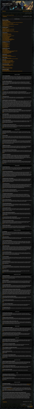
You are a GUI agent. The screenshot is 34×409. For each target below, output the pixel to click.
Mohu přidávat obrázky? (5, 44)
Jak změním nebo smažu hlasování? (6, 36)
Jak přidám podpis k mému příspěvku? (7, 34)
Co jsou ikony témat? (4, 47)
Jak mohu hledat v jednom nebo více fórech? (7, 60)
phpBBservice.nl (31, 406)
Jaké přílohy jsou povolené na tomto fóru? (7, 67)
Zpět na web (25, 11)
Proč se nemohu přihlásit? (5, 20)
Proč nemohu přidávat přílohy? (6, 37)
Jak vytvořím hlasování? (5, 35)
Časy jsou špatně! (4, 28)
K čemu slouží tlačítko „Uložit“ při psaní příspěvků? (8, 39)
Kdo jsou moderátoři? (4, 49)
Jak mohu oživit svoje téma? (5, 40)
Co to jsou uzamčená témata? (5, 46)
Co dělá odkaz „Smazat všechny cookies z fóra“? (8, 26)
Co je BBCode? (4, 42)
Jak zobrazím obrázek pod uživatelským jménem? (8, 30)
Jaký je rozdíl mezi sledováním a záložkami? (7, 64)
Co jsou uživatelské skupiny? (5, 50)
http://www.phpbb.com (10, 388)
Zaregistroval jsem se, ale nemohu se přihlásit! (7, 23)
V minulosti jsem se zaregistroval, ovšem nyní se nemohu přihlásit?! (10, 24)
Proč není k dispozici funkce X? (6, 70)
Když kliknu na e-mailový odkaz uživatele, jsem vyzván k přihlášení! (10, 31)
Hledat (31, 11)
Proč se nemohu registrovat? (5, 25)
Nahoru (3, 79)
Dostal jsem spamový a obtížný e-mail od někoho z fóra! (9, 56)
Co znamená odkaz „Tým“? (5, 53)
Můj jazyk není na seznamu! (5, 29)
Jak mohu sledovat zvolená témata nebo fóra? (7, 65)
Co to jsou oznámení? (5, 45)
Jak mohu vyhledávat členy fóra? (6, 62)
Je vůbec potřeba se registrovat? (6, 21)
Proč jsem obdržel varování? (5, 38)
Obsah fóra (5, 16)
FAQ (28, 11)
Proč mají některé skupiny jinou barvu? (7, 52)
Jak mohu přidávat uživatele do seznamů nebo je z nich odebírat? (10, 58)
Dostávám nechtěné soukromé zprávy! (7, 55)
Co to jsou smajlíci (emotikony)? (6, 43)
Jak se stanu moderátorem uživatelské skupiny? (8, 51)
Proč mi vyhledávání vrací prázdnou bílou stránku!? (8, 61)
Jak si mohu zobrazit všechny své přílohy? (7, 68)
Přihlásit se (4, 11)
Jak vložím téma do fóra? (5, 33)
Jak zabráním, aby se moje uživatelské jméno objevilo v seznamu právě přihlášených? (12, 22)
